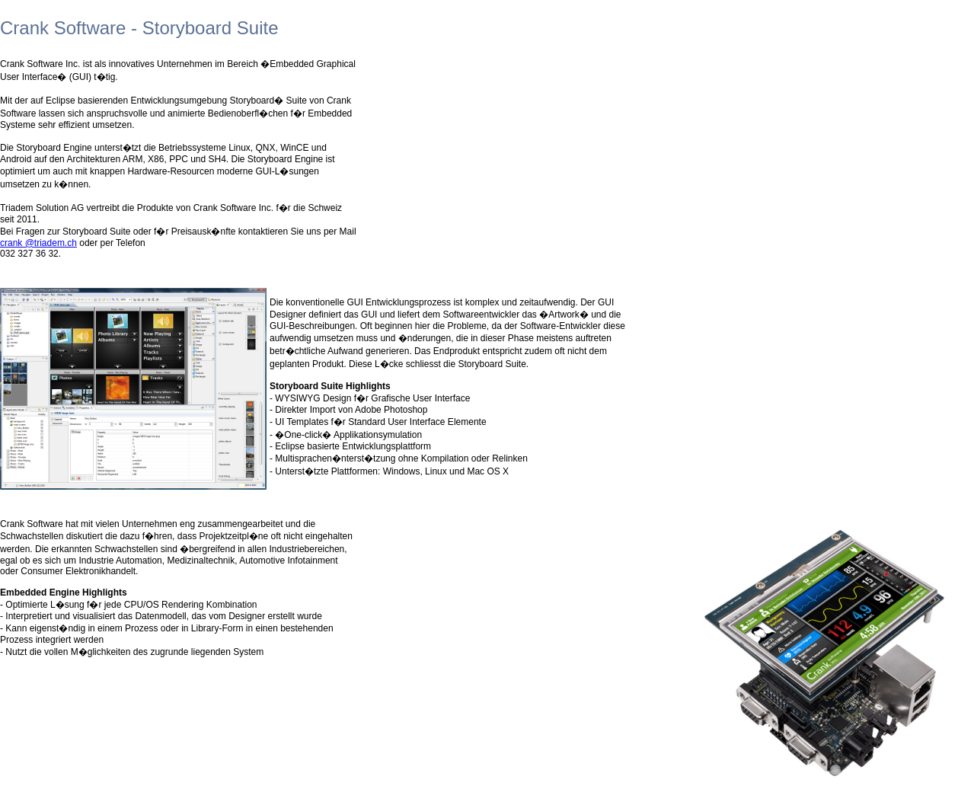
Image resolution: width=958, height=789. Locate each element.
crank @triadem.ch (38, 243)
